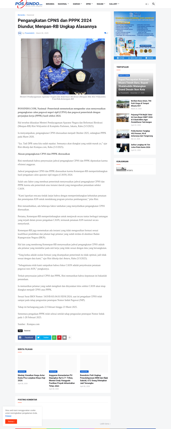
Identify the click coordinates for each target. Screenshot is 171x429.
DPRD (88, 4)
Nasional (62, 4)
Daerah (76, 4)
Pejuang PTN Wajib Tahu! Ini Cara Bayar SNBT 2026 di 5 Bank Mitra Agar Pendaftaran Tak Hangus (142, 118)
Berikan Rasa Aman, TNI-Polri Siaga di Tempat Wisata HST (141, 103)
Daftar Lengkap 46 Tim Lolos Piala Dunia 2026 (140, 146)
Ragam (100, 4)
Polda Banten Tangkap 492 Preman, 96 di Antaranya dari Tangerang (142, 133)
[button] (147, 4)
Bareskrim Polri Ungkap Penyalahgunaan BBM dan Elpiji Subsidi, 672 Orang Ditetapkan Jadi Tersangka (94, 379)
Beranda (50, 4)
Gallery (113, 4)
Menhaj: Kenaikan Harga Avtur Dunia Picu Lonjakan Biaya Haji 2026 (31, 378)
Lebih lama (104, 424)
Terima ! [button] (11, 421)
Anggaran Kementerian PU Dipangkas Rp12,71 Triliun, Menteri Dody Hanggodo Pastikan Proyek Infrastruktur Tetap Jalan (62, 380)
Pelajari (8, 416)
